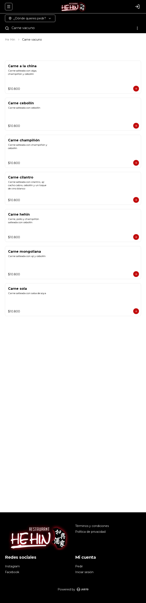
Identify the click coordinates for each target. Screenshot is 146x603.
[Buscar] (7, 28)
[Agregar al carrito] (136, 89)
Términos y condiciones (92, 526)
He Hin (10, 39)
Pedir (79, 566)
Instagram (12, 566)
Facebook (12, 572)
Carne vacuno (23, 28)
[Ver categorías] (137, 28)
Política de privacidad (90, 532)
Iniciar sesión (84, 572)
